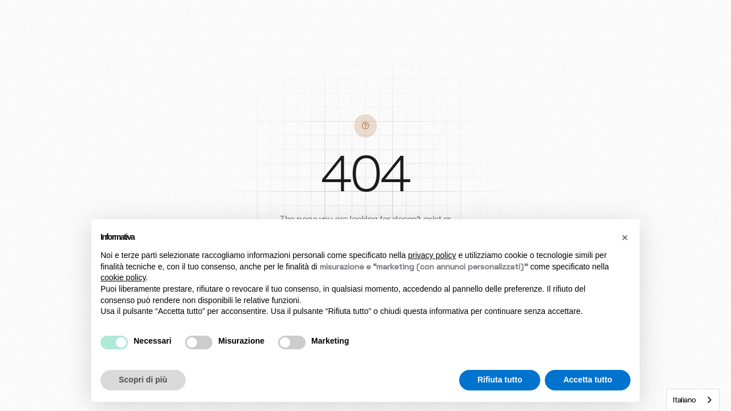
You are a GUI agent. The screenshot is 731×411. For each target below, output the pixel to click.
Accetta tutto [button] (587, 379)
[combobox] (693, 400)
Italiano (684, 400)
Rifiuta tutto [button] (500, 379)
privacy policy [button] (432, 255)
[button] (625, 237)
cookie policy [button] (123, 277)
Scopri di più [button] (143, 379)
